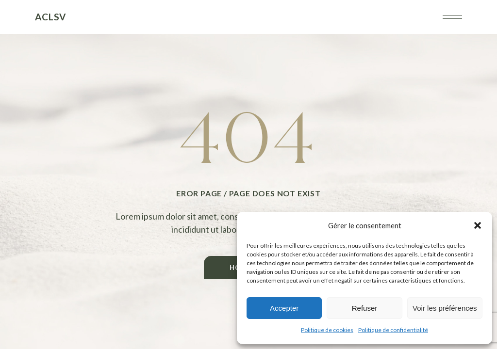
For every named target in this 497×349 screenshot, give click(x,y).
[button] (477, 225)
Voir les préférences (445, 308)
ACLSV (50, 16)
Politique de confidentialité (393, 329)
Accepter (284, 308)
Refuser (365, 308)
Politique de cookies (327, 329)
